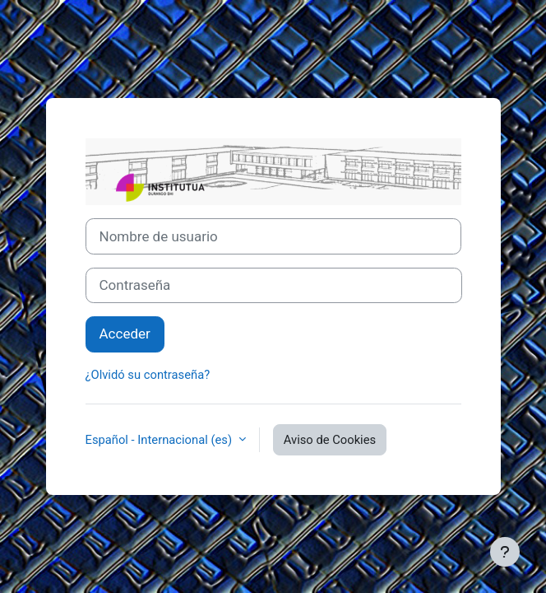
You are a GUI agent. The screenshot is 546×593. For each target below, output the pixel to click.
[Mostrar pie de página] (505, 552)
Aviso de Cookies (330, 439)
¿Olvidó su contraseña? (148, 374)
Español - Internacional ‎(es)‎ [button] (160, 439)
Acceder (124, 333)
